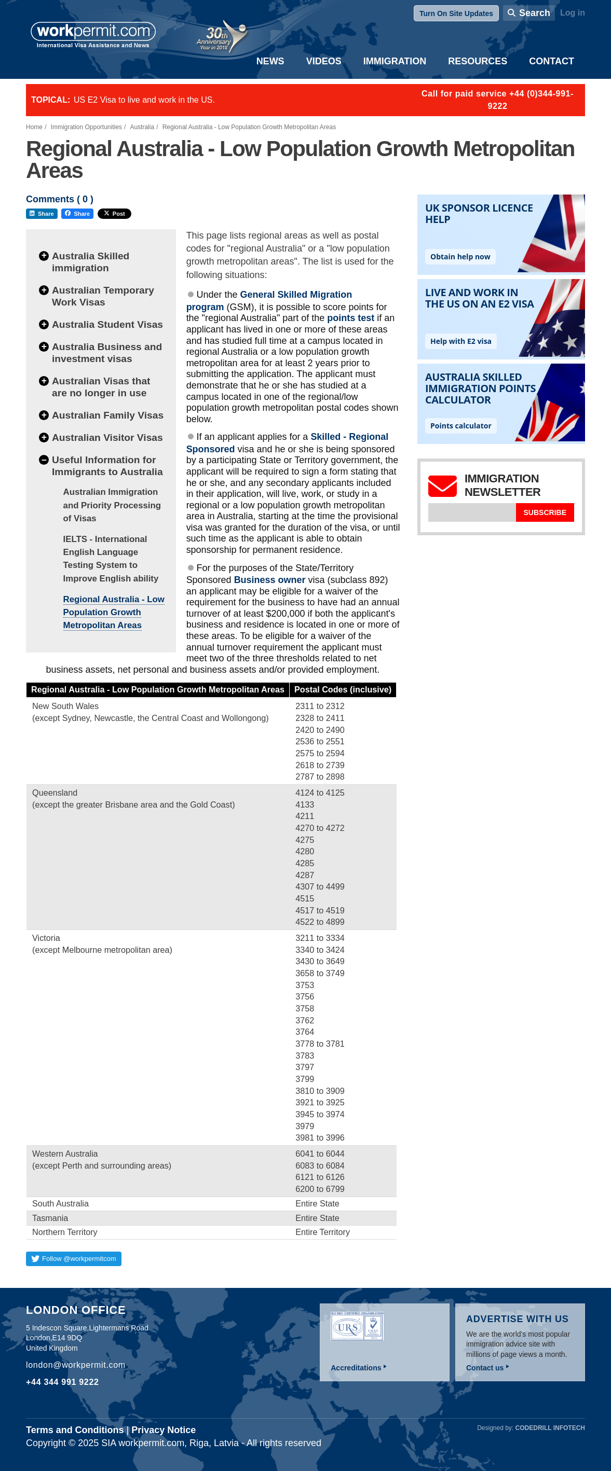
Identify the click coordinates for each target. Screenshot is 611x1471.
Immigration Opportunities (86, 127)
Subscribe (545, 512)
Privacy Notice (163, 1430)
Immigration (395, 61)
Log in (572, 12)
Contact (551, 61)
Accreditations (356, 1368)
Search (534, 13)
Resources (477, 61)
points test (350, 318)
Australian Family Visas (108, 415)
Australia (142, 127)
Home (34, 127)
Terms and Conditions (75, 1430)
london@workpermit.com (76, 1365)
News (270, 61)
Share (42, 214)
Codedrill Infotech (550, 1428)
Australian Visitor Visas (107, 437)
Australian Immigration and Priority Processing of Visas (112, 505)
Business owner (270, 580)
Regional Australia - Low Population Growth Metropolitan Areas (114, 612)
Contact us (485, 1368)
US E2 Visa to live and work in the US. (144, 99)
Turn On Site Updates (456, 13)
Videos (324, 61)
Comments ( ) (59, 199)
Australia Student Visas (107, 324)
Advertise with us (517, 1319)
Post (114, 214)
